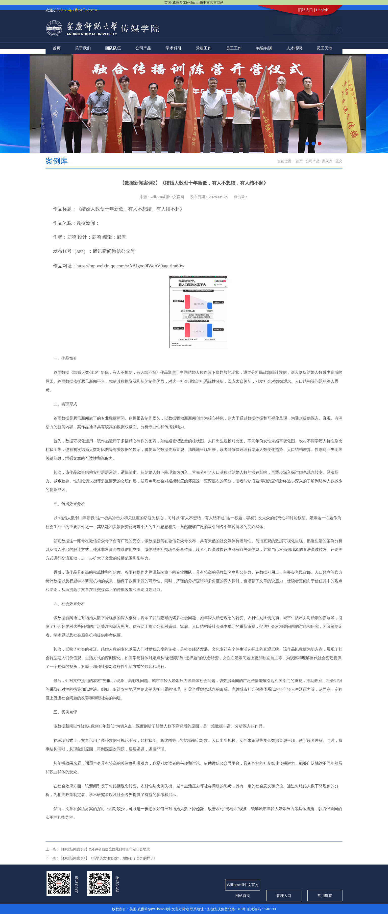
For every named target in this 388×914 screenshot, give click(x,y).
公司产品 (143, 48)
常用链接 (324, 895)
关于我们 (83, 48)
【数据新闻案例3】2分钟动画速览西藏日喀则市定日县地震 (104, 849)
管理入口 (283, 895)
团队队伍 (113, 48)
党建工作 (204, 48)
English (322, 10)
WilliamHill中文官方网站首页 (243, 887)
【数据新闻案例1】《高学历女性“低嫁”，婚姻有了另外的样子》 (108, 858)
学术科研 (173, 48)
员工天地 (324, 48)
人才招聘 (294, 48)
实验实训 (264, 48)
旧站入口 (305, 10)
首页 (57, 48)
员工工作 (234, 48)
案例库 (327, 161)
